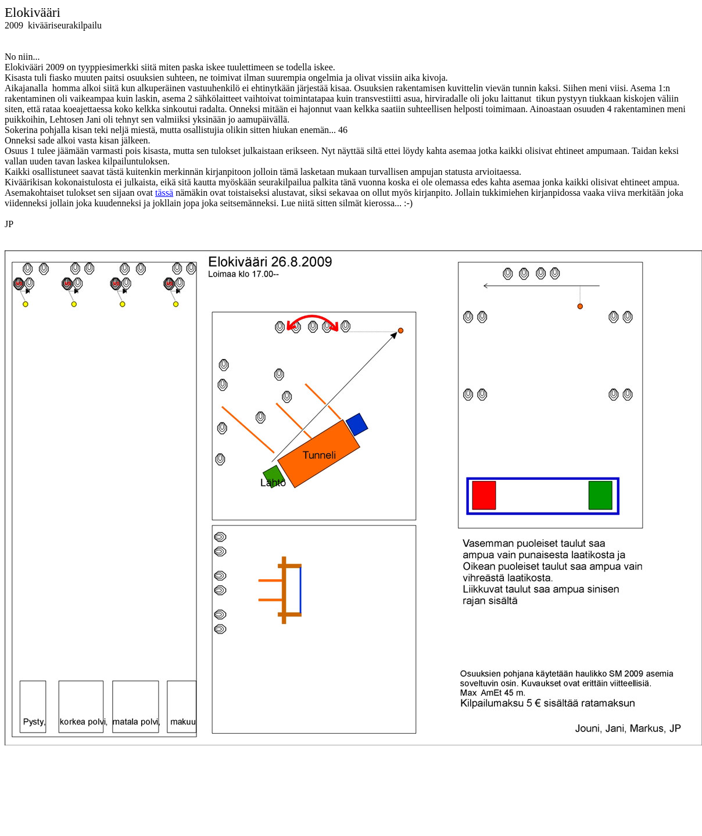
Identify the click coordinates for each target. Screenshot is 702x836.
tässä (164, 193)
